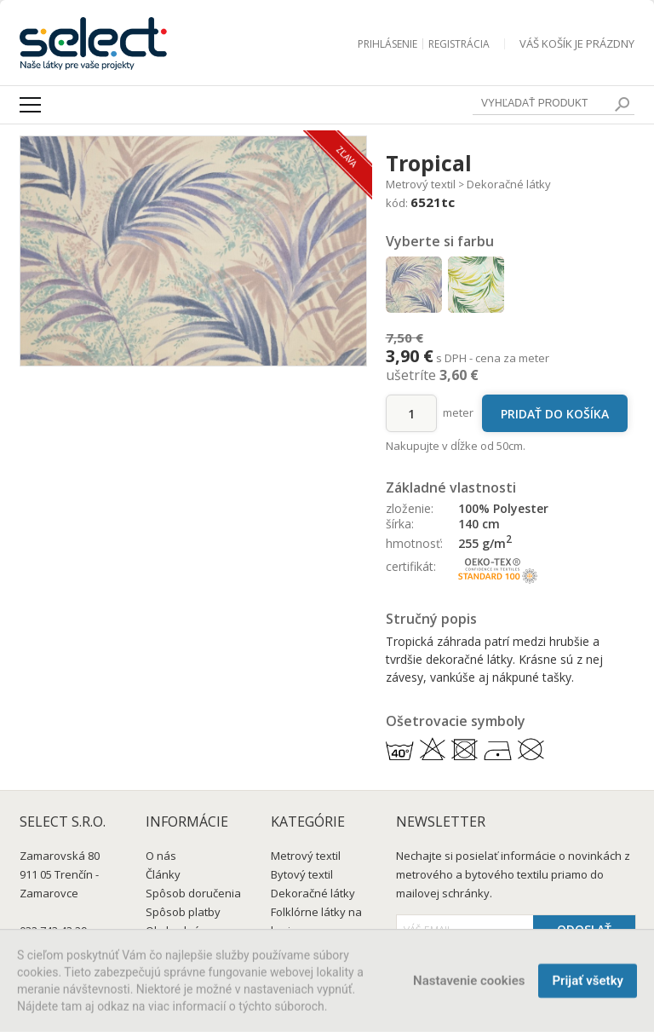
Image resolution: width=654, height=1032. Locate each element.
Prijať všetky (587, 983)
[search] (622, 104)
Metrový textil (421, 184)
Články (163, 874)
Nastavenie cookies (469, 983)
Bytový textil (302, 874)
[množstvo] (411, 413)
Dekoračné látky (509, 184)
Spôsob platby (183, 912)
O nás (161, 855)
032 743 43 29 (53, 930)
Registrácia (459, 44)
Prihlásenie (387, 44)
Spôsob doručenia (193, 893)
